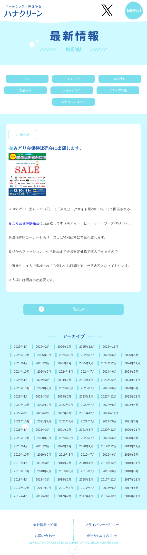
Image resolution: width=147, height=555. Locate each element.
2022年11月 (132, 396)
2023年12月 (109, 380)
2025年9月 (44, 355)
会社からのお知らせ (102, 536)
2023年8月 (66, 388)
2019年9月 (44, 454)
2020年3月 (42, 446)
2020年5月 (131, 438)
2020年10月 (21, 438)
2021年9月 (44, 421)
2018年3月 (42, 479)
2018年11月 (132, 463)
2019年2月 (64, 463)
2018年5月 (131, 471)
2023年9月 (44, 388)
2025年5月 (131, 355)
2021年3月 (42, 429)
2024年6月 (110, 371)
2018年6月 (110, 471)
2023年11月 (132, 380)
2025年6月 (110, 355)
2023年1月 (86, 396)
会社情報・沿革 (45, 525)
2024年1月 (86, 380)
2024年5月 (131, 371)
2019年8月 (66, 454)
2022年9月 (44, 405)
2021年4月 (21, 429)
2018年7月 (88, 471)
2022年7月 (88, 405)
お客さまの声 (71, 90)
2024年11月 (132, 363)
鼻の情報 (120, 79)
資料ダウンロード (73, 102)
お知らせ (73, 79)
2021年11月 (110, 413)
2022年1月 (64, 413)
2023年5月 (131, 388)
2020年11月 (132, 429)
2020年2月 (64, 446)
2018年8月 (66, 471)
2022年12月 (109, 396)
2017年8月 (66, 488)
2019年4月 (21, 463)
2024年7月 (88, 371)
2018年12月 (109, 463)
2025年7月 (88, 355)
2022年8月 (66, 405)
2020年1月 (86, 446)
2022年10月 (21, 405)
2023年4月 (21, 396)
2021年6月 (110, 421)
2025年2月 (64, 363)
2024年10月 (21, 371)
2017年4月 (21, 496)
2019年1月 (86, 463)
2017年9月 (44, 488)
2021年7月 (88, 421)
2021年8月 (66, 421)
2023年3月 (42, 396)
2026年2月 (42, 346)
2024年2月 (64, 380)
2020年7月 (88, 438)
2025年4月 (21, 363)
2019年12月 (109, 446)
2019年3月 (42, 463)
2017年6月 (110, 488)
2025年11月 (110, 346)
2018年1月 (86, 479)
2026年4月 (21, 346)
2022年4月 (131, 405)
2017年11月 (132, 479)
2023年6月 (110, 388)
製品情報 (25, 90)
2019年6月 (110, 454)
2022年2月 (42, 413)
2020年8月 (66, 438)
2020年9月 (44, 438)
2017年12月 (109, 479)
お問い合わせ (45, 536)
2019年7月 (88, 454)
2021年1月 (86, 429)
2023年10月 (21, 388)
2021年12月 (87, 413)
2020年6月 (110, 438)
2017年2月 (64, 496)
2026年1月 (64, 346)
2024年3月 (42, 380)
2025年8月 (66, 355)
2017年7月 (88, 488)
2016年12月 (109, 496)
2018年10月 (21, 471)
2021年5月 (131, 421)
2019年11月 (132, 446)
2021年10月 (21, 421)
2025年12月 (87, 346)
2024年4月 (21, 380)
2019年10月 (21, 454)
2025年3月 (42, 363)
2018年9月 (44, 471)
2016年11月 (132, 496)
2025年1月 (86, 363)
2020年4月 (21, 446)
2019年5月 (131, 454)
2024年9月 (44, 371)
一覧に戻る (79, 309)
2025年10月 (21, 355)
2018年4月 (21, 479)
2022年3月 (21, 413)
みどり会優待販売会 (24, 223)
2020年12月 (109, 429)
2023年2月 (64, 396)
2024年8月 (66, 371)
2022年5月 (110, 405)
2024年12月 (109, 363)
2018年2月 (64, 479)
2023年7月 (88, 388)
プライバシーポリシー (102, 525)
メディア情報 (118, 90)
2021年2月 (64, 429)
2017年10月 (21, 488)
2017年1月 (86, 496)
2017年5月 (131, 488)
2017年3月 (42, 496)
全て (27, 79)
